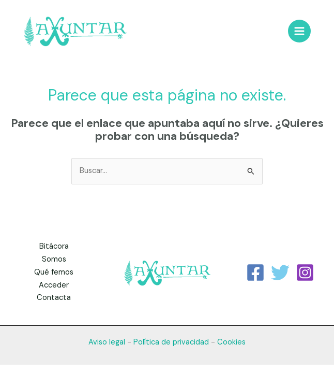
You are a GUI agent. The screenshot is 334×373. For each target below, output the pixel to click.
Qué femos (53, 272)
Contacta (54, 298)
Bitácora (54, 246)
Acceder (54, 285)
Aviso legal (106, 342)
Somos (54, 259)
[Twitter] (280, 272)
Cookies (231, 342)
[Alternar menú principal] (299, 31)
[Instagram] (305, 272)
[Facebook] (255, 272)
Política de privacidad (171, 342)
